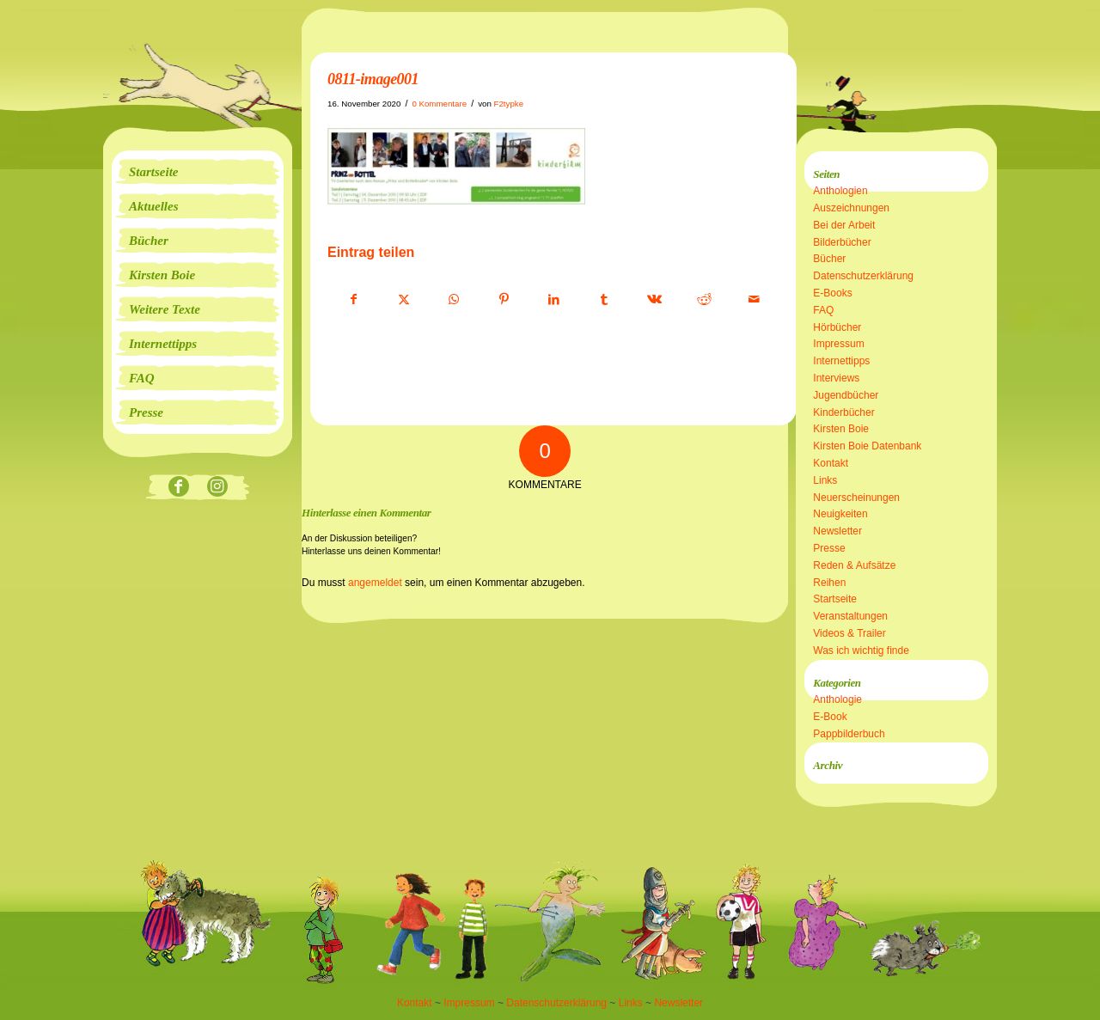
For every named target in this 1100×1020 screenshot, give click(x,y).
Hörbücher (837, 327)
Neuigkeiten (840, 514)
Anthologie (837, 699)
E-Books (832, 293)
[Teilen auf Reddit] (704, 299)
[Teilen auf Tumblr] (603, 299)
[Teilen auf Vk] (654, 299)
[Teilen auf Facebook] (353, 299)
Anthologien (840, 191)
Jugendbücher (845, 395)
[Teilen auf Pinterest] (504, 299)
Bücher (829, 259)
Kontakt (830, 463)
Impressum (838, 344)
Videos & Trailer (849, 633)
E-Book (829, 717)
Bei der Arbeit (844, 225)
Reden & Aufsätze (854, 565)
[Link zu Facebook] (178, 487)
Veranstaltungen (850, 616)
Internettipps (841, 361)
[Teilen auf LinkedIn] (553, 299)
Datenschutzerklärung (863, 276)
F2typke (509, 103)
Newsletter (837, 531)
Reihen (829, 583)
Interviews (836, 378)
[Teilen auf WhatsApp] (454, 299)
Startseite (835, 599)
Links (825, 480)
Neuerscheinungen (856, 498)
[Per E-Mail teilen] (754, 299)
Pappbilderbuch (848, 734)
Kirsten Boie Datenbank (867, 446)
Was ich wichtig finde (861, 650)
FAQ (823, 310)
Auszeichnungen (851, 208)
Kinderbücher (843, 412)
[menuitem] (197, 172)
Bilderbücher (842, 242)
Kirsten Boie (841, 429)
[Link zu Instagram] (217, 487)
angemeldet (375, 583)
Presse (829, 548)
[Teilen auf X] (403, 299)
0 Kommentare (439, 103)
